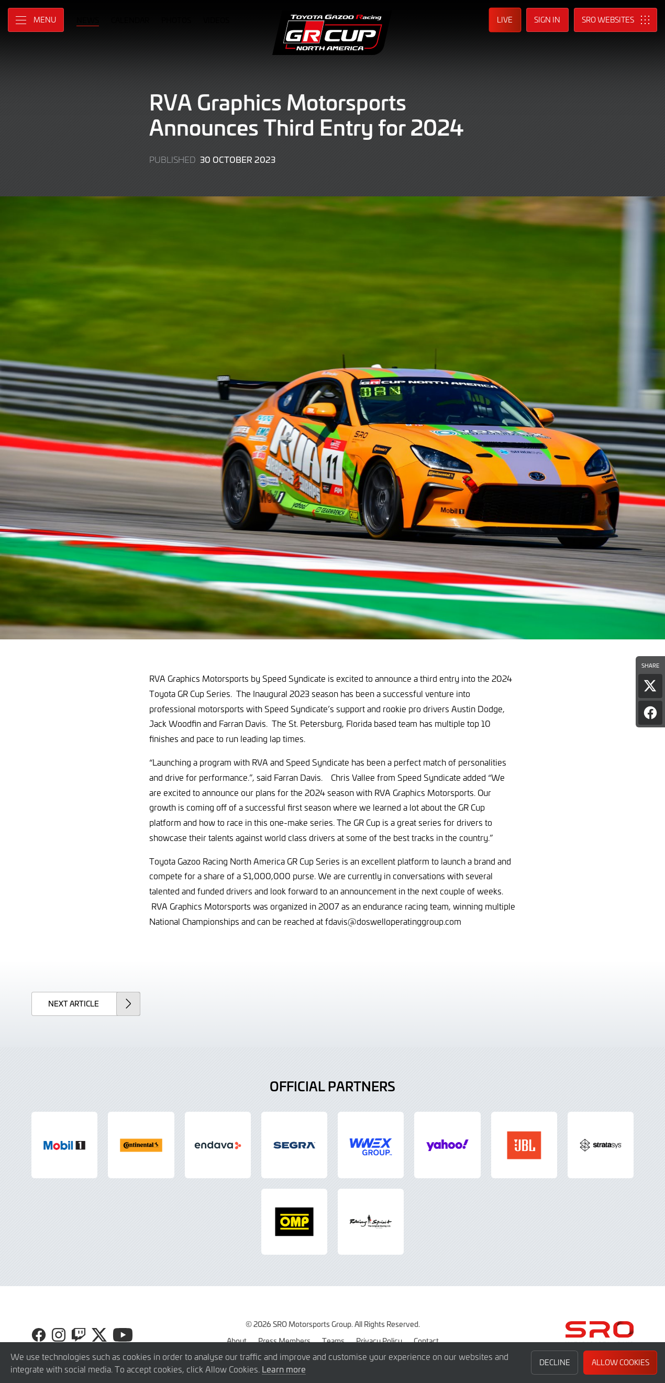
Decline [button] (554, 1362)
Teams (333, 1340)
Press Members (284, 1340)
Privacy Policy (379, 1340)
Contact (426, 1340)
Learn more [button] (284, 1369)
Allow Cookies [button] (620, 1362)
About (237, 1340)
